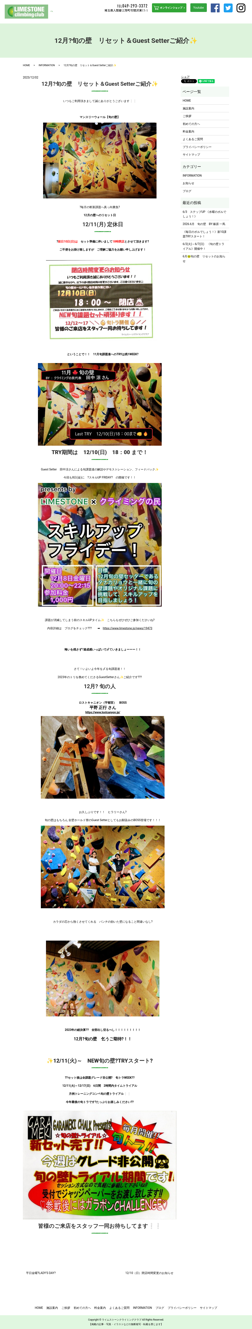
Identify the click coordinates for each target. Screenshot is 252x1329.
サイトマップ (191, 154)
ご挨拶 (109, 18)
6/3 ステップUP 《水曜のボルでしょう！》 (204, 214)
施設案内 (97, 18)
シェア (185, 77)
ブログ (236, 18)
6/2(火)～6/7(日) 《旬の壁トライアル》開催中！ (203, 246)
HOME (85, 18)
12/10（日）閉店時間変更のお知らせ (149, 1273)
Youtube (198, 7)
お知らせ (188, 183)
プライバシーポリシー (197, 147)
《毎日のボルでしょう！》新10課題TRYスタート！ (204, 234)
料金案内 (170, 18)
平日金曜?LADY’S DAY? (41, 1273)
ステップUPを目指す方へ (148, 18)
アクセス (224, 18)
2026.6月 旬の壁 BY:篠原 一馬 (204, 224)
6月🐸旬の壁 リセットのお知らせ (204, 259)
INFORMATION (208, 18)
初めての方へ (123, 18)
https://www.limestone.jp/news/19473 (127, 628)
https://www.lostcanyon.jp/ (102, 712)
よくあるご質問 (187, 18)
